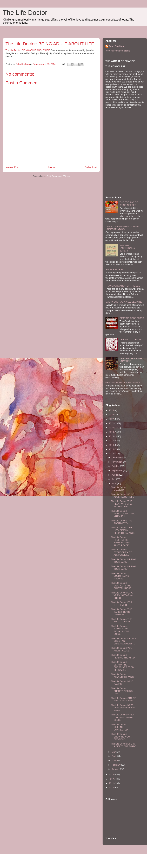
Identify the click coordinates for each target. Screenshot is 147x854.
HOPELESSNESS (114, 269)
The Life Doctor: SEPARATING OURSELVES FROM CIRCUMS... (122, 666)
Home (52, 167)
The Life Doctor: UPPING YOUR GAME (123, 560)
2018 (112, 436)
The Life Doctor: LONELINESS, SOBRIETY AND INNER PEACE (120, 541)
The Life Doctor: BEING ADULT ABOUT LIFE (27, 50)
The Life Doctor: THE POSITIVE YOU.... (121, 522)
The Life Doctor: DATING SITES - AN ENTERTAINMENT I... (123, 641)
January (116, 769)
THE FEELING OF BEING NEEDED (128, 203)
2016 (112, 445)
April (114, 756)
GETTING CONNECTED (131, 318)
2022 (112, 419)
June (114, 483)
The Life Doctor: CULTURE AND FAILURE (120, 576)
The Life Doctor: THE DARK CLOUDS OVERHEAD (121, 612)
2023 (112, 414)
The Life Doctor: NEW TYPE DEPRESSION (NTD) (123, 708)
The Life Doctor (25, 12)
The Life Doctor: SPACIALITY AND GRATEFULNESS (121, 586)
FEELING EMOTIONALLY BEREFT (127, 248)
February (116, 765)
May (114, 752)
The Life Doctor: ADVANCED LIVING (122, 675)
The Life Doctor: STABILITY (119, 488)
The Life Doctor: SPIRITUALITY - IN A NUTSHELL (123, 513)
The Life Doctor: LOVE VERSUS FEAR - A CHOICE (122, 595)
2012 (112, 779)
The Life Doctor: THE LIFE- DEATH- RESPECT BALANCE (123, 530)
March (115, 760)
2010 (112, 787)
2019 (112, 432)
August (115, 475)
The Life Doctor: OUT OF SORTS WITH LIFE (123, 699)
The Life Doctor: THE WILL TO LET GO (121, 620)
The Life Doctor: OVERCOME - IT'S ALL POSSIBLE (121, 552)
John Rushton (116, 46)
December (117, 457)
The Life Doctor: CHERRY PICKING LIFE (122, 691)
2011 (112, 783)
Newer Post (12, 167)
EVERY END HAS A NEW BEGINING (124, 302)
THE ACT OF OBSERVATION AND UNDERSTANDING (122, 228)
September (117, 470)
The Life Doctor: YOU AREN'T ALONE (121, 649)
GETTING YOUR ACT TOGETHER (122, 382)
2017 (112, 440)
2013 (112, 774)
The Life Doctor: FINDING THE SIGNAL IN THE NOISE (120, 630)
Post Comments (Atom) (58, 176)
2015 (112, 449)
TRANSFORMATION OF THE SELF (123, 285)
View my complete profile (117, 50)
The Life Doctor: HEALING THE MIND (123, 656)
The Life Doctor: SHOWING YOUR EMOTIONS (121, 737)
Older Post (90, 167)
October (116, 466)
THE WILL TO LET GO (130, 339)
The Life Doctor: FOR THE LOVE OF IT (121, 603)
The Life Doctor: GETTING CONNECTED (119, 727)
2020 (112, 427)
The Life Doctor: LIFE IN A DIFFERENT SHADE (123, 745)
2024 (112, 410)
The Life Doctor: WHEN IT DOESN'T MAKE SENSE (122, 717)
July (114, 479)
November (117, 462)
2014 (112, 453)
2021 (112, 423)
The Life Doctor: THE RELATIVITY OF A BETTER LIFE (121, 504)
